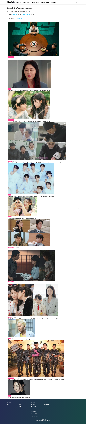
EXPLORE (18, 2)
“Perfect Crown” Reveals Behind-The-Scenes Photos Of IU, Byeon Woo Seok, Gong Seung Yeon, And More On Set (33, 318)
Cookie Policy (33, 411)
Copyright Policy (34, 413)
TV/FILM (42, 2)
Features (53, 2)
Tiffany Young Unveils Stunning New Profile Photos (19, 397)
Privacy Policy (33, 409)
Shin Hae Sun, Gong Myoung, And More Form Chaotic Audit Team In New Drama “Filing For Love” (29, 248)
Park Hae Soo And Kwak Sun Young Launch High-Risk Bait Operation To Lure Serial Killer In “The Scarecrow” (31, 283)
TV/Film (10, 161)
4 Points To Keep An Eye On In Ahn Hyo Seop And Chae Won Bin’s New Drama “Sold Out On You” (29, 121)
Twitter (8, 409)
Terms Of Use (33, 406)
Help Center (46, 406)
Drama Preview (11, 57)
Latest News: (19, 18)
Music (47, 2)
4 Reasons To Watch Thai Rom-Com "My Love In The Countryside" (22, 218)
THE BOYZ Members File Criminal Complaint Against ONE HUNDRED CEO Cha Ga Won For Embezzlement (31, 196)
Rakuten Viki (45, 420)
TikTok (20, 404)
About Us (33, 404)
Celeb (33, 2)
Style (37, 2)
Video (28, 2)
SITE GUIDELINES (26, 14)
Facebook (8, 404)
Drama (10, 216)
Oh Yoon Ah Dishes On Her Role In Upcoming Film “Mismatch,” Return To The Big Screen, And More (29, 90)
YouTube (20, 406)
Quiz (24, 2)
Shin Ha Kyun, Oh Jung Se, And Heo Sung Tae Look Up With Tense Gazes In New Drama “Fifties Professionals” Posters (33, 58)
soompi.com (15, 14)
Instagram (8, 406)
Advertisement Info (35, 416)
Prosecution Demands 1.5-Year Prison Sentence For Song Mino (21, 339)
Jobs (44, 409)
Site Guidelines (46, 404)
